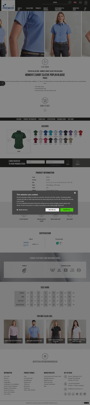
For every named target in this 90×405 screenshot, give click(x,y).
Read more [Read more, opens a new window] (61, 205)
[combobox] (75, 193)
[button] (22, 210)
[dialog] (45, 202)
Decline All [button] (52, 209)
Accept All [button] (66, 209)
